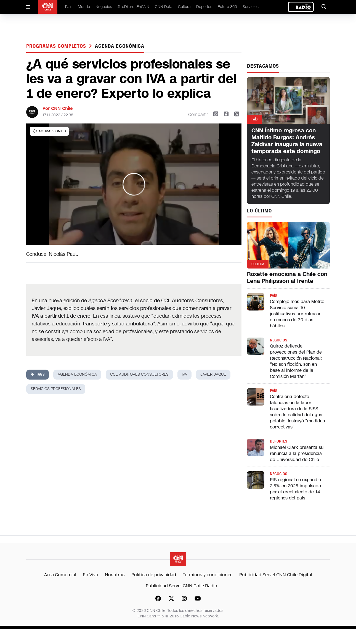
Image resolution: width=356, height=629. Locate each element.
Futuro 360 (227, 6)
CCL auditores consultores (139, 374)
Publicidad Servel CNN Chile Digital (275, 575)
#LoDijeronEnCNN (133, 6)
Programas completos (57, 46)
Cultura (184, 6)
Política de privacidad (153, 575)
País (68, 6)
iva (184, 374)
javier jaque (213, 374)
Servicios (251, 6)
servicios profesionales (56, 388)
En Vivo (90, 575)
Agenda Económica (119, 46)
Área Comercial (60, 575)
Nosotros (115, 575)
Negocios (103, 6)
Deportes (204, 6)
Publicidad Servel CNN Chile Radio (181, 586)
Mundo (84, 6)
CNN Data (163, 6)
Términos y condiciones (208, 575)
